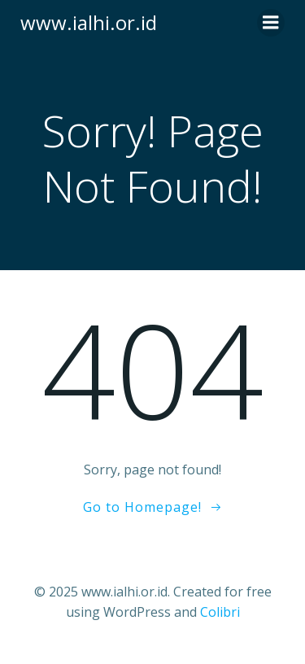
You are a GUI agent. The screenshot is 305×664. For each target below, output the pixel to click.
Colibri (220, 612)
